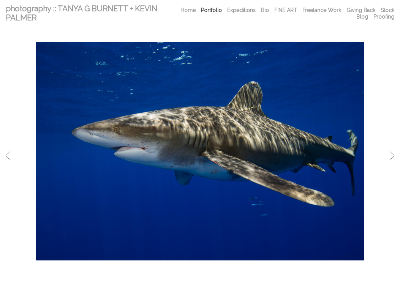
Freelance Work (321, 10)
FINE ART (285, 10)
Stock (387, 10)
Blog (362, 17)
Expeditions (241, 10)
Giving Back (360, 10)
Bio (265, 10)
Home (188, 10)
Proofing (383, 17)
